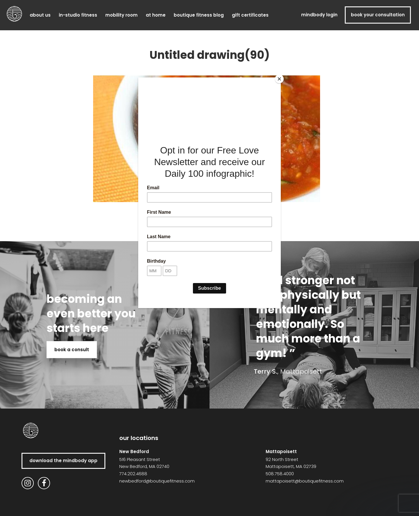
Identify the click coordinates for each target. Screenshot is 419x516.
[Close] (279, 79)
